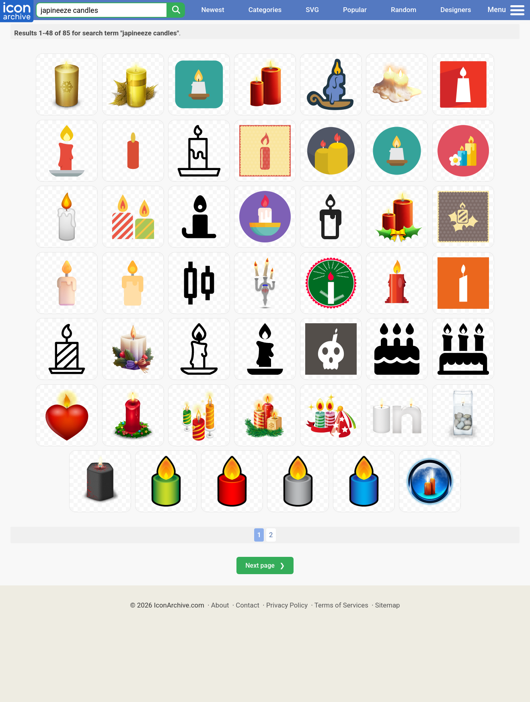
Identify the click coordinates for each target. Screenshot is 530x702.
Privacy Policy (287, 605)
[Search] (175, 10)
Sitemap (387, 605)
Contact (247, 605)
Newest (212, 10)
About (220, 605)
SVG (312, 10)
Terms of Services (341, 605)
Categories (265, 10)
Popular (355, 10)
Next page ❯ (264, 565)
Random (403, 10)
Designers (455, 10)
